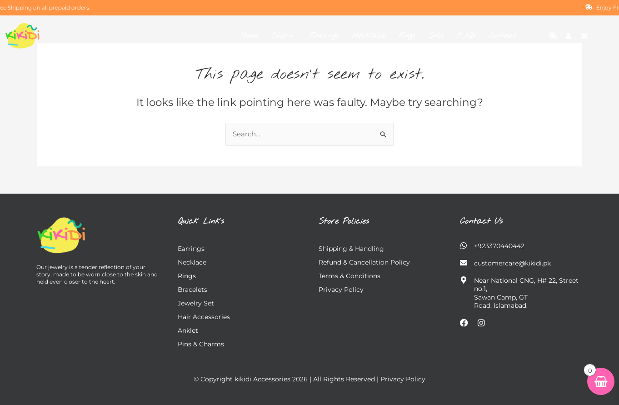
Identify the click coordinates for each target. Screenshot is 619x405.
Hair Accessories (204, 317)
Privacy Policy (341, 289)
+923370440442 (499, 246)
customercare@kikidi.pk (512, 263)
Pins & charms (201, 344)
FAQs (466, 35)
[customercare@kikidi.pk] (463, 262)
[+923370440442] (463, 245)
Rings (407, 35)
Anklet (188, 330)
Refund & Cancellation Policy (364, 262)
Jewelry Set (196, 303)
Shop (282, 35)
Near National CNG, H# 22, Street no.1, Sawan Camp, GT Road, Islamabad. (526, 293)
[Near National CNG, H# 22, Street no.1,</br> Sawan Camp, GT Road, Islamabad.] (463, 280)
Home (249, 35)
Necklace (368, 35)
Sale (436, 35)
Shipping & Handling (351, 249)
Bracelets (192, 289)
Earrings (324, 35)
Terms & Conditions (349, 276)
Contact (502, 35)
